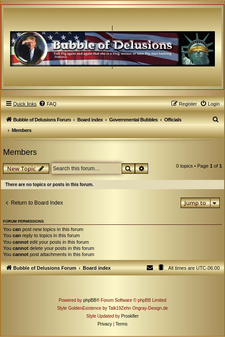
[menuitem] (47, 103)
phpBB (89, 300)
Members (20, 152)
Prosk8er (129, 316)
